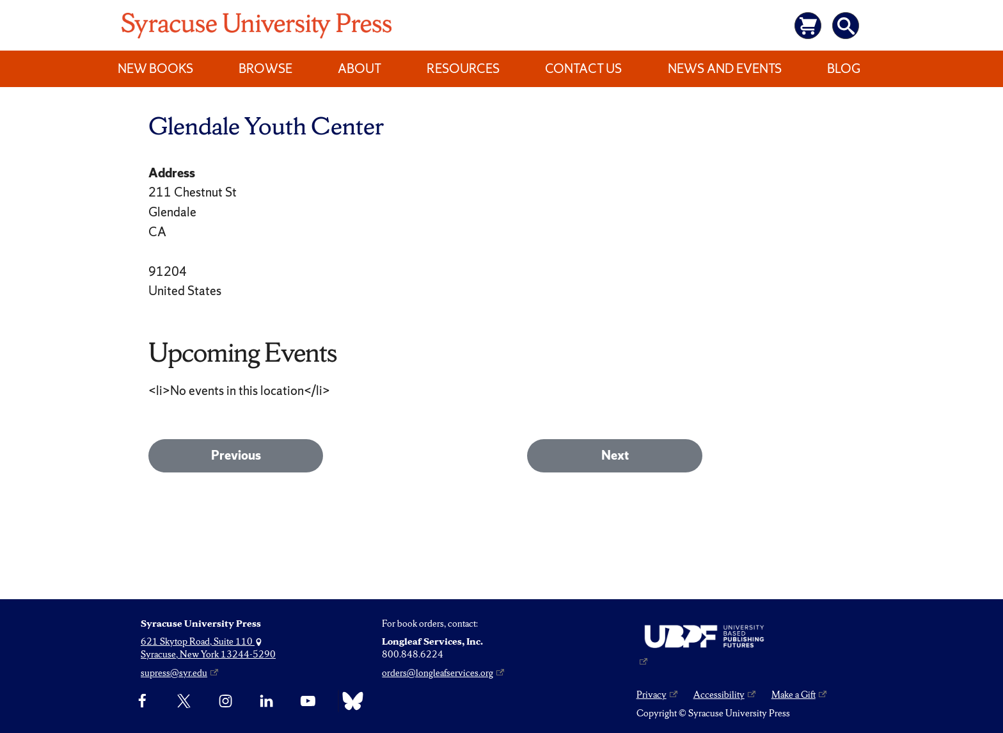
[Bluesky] (349, 701)
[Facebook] (142, 701)
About (359, 68)
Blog (843, 68)
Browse (265, 68)
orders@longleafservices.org (437, 673)
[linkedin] (266, 701)
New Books (155, 68)
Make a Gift (793, 694)
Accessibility (719, 694)
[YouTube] (308, 701)
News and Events (725, 68)
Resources (463, 68)
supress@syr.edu (174, 673)
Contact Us (583, 68)
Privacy (651, 694)
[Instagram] (225, 701)
